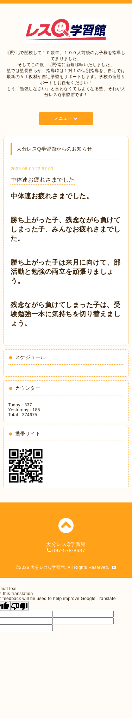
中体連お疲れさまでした (43, 180)
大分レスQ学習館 (48, 567)
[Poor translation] (19, 606)
